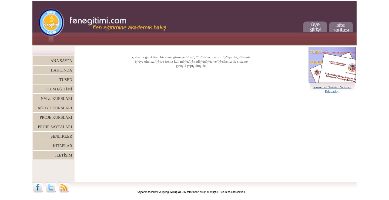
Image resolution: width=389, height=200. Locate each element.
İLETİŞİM (63, 155)
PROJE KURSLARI (56, 117)
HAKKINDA (61, 70)
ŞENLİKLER (61, 136)
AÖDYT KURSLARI (55, 108)
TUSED (65, 79)
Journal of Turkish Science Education (332, 89)
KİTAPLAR (62, 146)
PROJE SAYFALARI (55, 127)
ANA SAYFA (61, 61)
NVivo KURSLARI (56, 98)
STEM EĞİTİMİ (58, 89)
